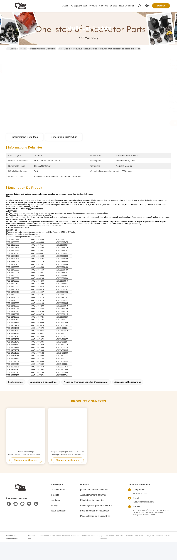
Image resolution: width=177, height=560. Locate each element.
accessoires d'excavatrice (127, 387)
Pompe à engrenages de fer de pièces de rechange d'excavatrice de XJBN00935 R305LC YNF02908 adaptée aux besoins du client (68, 458)
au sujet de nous (79, 6)
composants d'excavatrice (43, 387)
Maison (65, 6)
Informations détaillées (25, 137)
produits (93, 6)
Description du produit (64, 137)
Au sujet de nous (59, 494)
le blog (113, 6)
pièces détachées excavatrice (42, 49)
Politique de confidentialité (12, 541)
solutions (103, 6)
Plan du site (31, 541)
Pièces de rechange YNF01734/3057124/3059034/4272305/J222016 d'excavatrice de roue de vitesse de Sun (25, 458)
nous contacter (126, 6)
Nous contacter (58, 515)
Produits (23, 49)
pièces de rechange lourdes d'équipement (85, 387)
